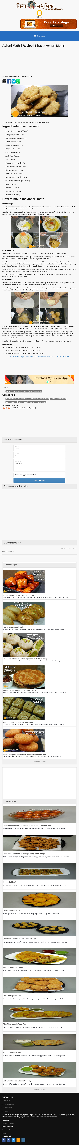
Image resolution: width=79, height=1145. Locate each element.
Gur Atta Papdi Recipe (12, 996)
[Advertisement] (39, 57)
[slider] (6, 408)
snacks (25, 391)
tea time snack (16, 391)
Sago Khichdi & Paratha (12, 1052)
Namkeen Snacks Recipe (58, 398)
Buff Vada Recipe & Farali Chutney (17, 1081)
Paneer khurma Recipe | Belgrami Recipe (18, 595)
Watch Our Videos (8, 1123)
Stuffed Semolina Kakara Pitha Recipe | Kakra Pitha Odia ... (25, 754)
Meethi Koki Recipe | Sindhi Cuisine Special (19, 690)
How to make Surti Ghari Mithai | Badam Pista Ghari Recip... (25, 659)
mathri (8, 391)
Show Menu (39, 36)
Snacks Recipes (11, 398)
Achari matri (38, 391)
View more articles (40, 762)
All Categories (7, 1107)
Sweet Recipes (11, 565)
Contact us (6, 1100)
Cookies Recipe (33, 398)
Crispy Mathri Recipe (11, 910)
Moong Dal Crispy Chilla (13, 967)
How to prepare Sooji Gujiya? (14, 627)
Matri (30, 391)
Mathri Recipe (44, 398)
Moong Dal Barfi (9, 882)
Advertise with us (8, 1104)
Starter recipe (22, 402)
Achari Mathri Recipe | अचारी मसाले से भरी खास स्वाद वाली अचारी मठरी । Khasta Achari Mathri (39, 357)
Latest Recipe (10, 801)
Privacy (4, 1133)
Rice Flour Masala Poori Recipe (16, 1024)
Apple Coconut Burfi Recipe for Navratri (18, 722)
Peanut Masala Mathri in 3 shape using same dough (24, 854)
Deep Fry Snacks (11, 402)
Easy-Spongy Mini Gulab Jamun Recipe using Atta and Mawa (28, 825)
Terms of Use (6, 1130)
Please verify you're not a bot (25, 475)
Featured (31, 402)
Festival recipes (41, 402)
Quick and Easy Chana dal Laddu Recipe (19, 939)
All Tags (5, 1111)
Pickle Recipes (22, 398)
